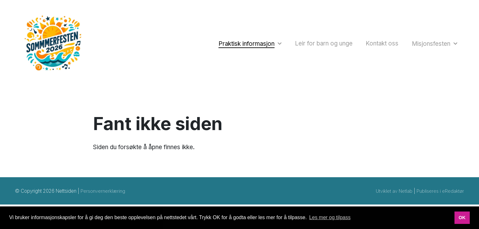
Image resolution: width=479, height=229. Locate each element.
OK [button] (462, 217)
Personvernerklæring (103, 195)
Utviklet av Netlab (392, 195)
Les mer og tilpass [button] (330, 217)
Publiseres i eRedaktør (440, 195)
